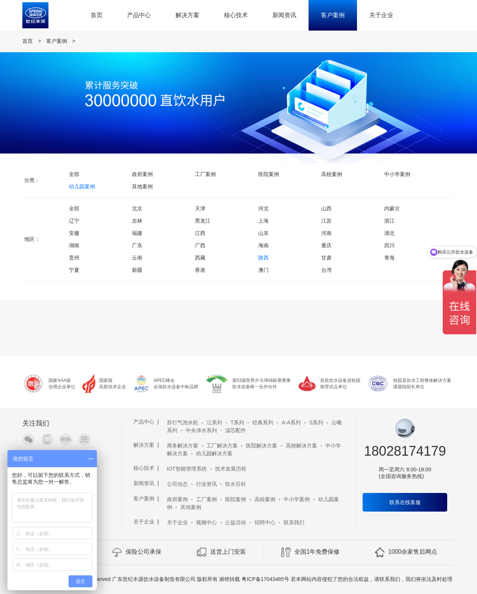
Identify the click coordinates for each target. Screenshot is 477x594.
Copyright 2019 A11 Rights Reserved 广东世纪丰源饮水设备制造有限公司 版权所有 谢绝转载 (132, 579)
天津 (200, 208)
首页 (96, 15)
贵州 (74, 258)
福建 (137, 233)
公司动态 (177, 484)
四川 (389, 245)
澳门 (263, 270)
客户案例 (333, 15)
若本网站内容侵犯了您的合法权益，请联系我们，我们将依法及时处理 (371, 579)
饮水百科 (235, 484)
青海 (389, 258)
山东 (263, 233)
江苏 (326, 221)
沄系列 (214, 422)
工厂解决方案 (222, 446)
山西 (326, 208)
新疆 (137, 270)
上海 (263, 221)
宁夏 (74, 270)
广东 (137, 245)
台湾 (326, 270)
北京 (137, 208)
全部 (74, 174)
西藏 (200, 258)
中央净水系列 (201, 430)
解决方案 (187, 15)
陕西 (263, 258)
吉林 (137, 221)
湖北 (389, 233)
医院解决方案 (261, 446)
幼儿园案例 (82, 186)
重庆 (326, 245)
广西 (200, 245)
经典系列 (262, 422)
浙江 (389, 221)
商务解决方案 (182, 446)
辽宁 (74, 221)
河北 (263, 208)
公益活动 (235, 522)
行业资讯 (206, 484)
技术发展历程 (230, 469)
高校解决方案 (301, 446)
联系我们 (294, 522)
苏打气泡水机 (182, 422)
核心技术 (236, 15)
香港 (200, 270)
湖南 (74, 245)
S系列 (316, 422)
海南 (263, 245)
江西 (200, 233)
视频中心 (206, 522)
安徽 (74, 233)
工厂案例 (205, 174)
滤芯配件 (235, 430)
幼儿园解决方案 (214, 453)
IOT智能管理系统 (187, 469)
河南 (326, 233)
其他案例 (142, 186)
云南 (137, 258)
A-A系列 (291, 422)
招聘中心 (265, 522)
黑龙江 (203, 221)
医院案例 (268, 174)
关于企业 (381, 15)
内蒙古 (392, 208)
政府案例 (142, 174)
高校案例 (331, 174)
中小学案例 (397, 174)
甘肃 (326, 258)
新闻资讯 (284, 15)
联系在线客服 (405, 502)
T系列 (237, 422)
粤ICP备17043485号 (265, 579)
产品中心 (139, 15)
